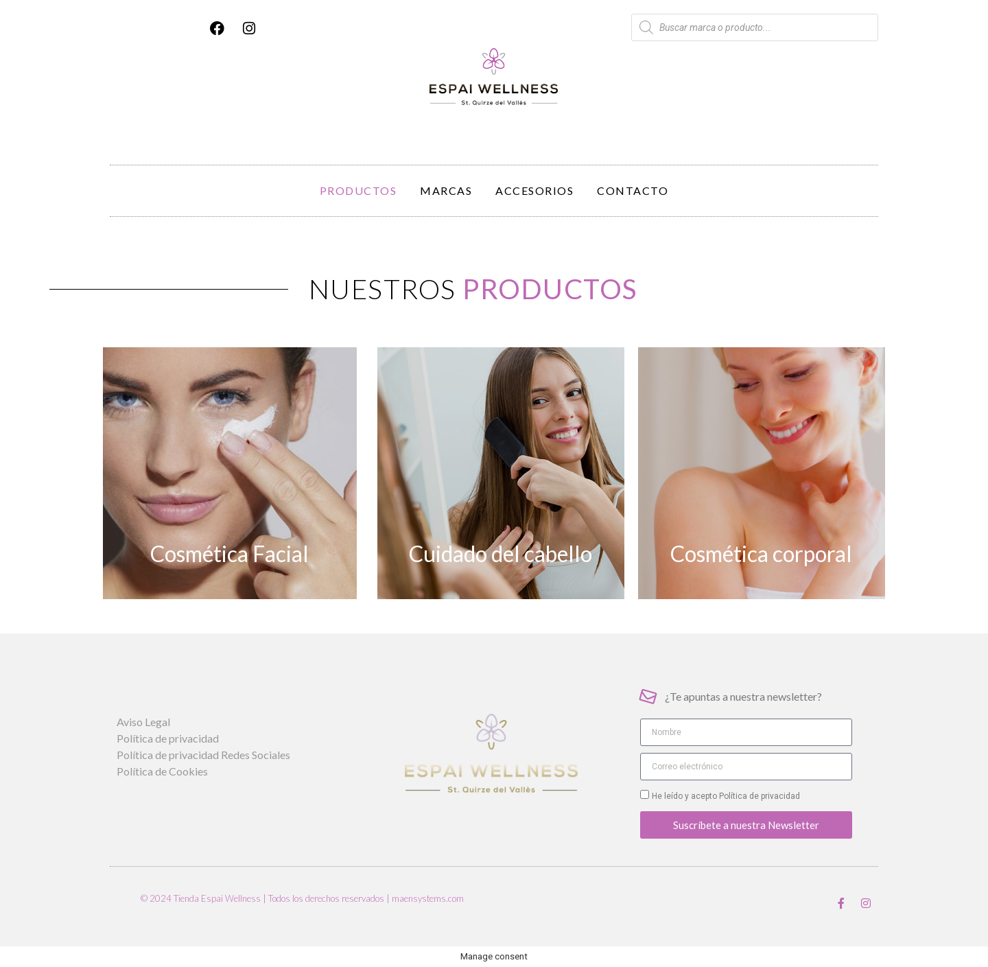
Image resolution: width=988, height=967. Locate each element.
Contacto (632, 190)
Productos (358, 190)
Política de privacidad (758, 796)
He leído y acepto (726, 796)
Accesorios (534, 190)
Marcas (446, 190)
